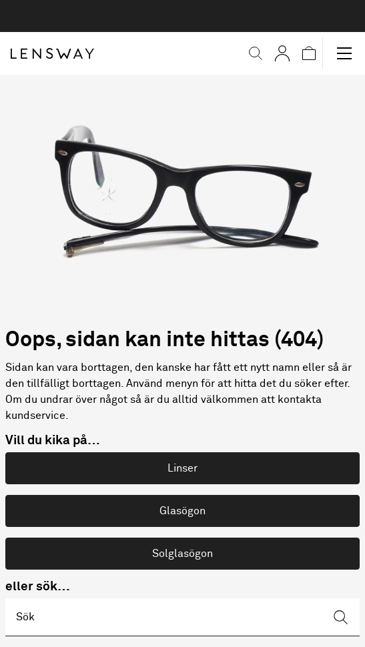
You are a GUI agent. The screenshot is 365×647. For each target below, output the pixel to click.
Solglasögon (182, 553)
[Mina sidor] (282, 53)
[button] (256, 53)
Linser (182, 468)
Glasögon (182, 511)
